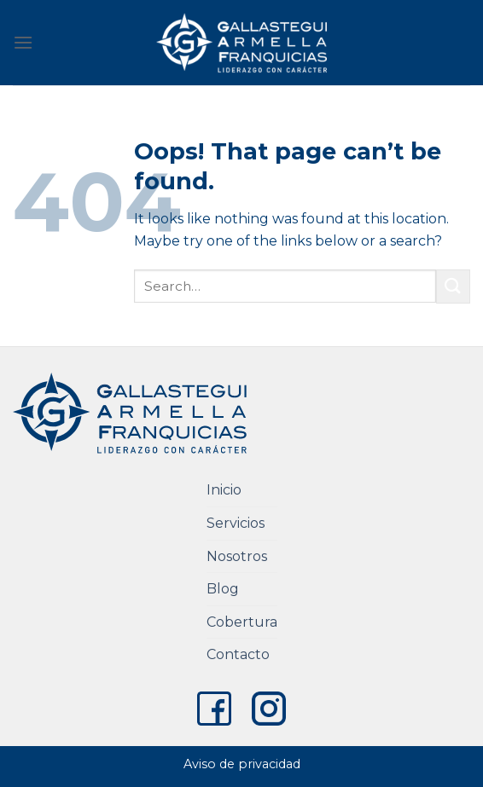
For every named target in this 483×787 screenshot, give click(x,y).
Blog (223, 589)
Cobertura (242, 622)
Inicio (224, 490)
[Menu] (23, 42)
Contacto (238, 654)
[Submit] (453, 286)
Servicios (236, 523)
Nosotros (237, 556)
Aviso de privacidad (241, 764)
